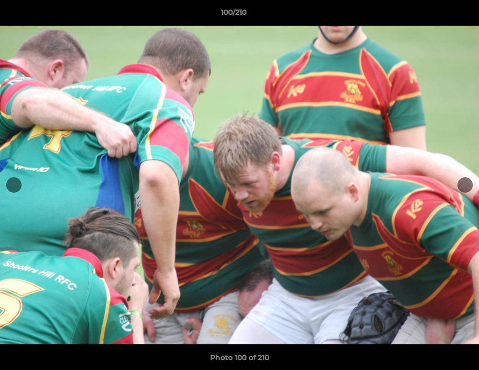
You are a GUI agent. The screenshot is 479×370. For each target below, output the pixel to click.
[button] (436, 15)
